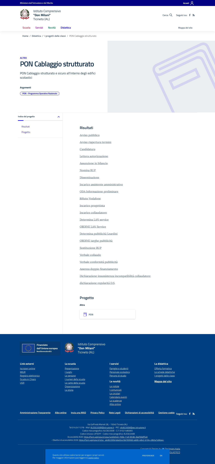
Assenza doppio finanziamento (99, 269)
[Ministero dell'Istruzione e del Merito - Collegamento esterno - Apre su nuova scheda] (36, 2)
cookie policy (93, 457)
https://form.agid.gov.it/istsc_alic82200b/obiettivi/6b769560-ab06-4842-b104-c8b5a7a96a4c (121, 440)
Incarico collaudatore (93, 212)
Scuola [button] (26, 28)
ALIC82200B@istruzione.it (102, 427)
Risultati (26, 126)
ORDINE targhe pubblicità (96, 240)
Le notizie (114, 386)
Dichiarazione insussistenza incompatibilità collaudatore (115, 276)
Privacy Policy (97, 412)
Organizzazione (72, 386)
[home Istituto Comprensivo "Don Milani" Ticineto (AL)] (40, 15)
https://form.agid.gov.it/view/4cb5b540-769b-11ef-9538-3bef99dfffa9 (116, 436)
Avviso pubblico (90, 135)
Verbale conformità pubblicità (99, 262)
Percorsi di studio (118, 375)
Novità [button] (52, 28)
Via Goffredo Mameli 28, (98, 424)
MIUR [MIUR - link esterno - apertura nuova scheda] (23, 372)
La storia (69, 390)
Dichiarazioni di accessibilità (139, 412)
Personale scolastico (120, 372)
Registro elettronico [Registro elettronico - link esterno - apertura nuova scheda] (30, 375)
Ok (161, 456)
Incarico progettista (92, 205)
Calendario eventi (118, 397)
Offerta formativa (163, 368)
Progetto (26, 132)
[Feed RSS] (193, 15)
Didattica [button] (66, 28)
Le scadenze (116, 400)
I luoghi (68, 372)
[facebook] (189, 15)
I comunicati (116, 390)
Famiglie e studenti (119, 368)
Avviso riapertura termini (95, 142)
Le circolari (115, 393)
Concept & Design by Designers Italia (160, 449)
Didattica (36, 36)
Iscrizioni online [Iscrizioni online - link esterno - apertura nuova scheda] (27, 368)
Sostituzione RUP (91, 248)
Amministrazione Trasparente (35, 412)
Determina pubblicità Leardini (99, 233)
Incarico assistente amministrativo (101, 184)
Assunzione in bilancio (94, 163)
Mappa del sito (185, 27)
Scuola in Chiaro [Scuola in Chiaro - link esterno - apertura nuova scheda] (28, 379)
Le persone (70, 375)
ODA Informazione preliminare (99, 191)
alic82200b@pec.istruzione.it (133, 427)
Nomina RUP (88, 170)
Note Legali (114, 412)
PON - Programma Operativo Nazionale (39, 93)
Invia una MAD (78, 412)
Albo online (115, 404)
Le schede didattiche (164, 372)
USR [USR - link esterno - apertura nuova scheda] (22, 383)
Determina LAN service (94, 219)
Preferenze (148, 456)
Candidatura (87, 149)
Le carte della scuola (75, 383)
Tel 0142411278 (76, 427)
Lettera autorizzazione (94, 156)
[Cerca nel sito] (167, 15)
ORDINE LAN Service (93, 226)
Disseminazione (89, 177)
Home (25, 36)
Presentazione (72, 368)
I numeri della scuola (75, 379)
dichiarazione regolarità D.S (97, 283)
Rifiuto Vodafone (90, 198)
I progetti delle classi (55, 36)
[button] (40, 117)
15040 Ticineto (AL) (119, 424)
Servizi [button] (39, 28)
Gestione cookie (166, 412)
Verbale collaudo (90, 255)
